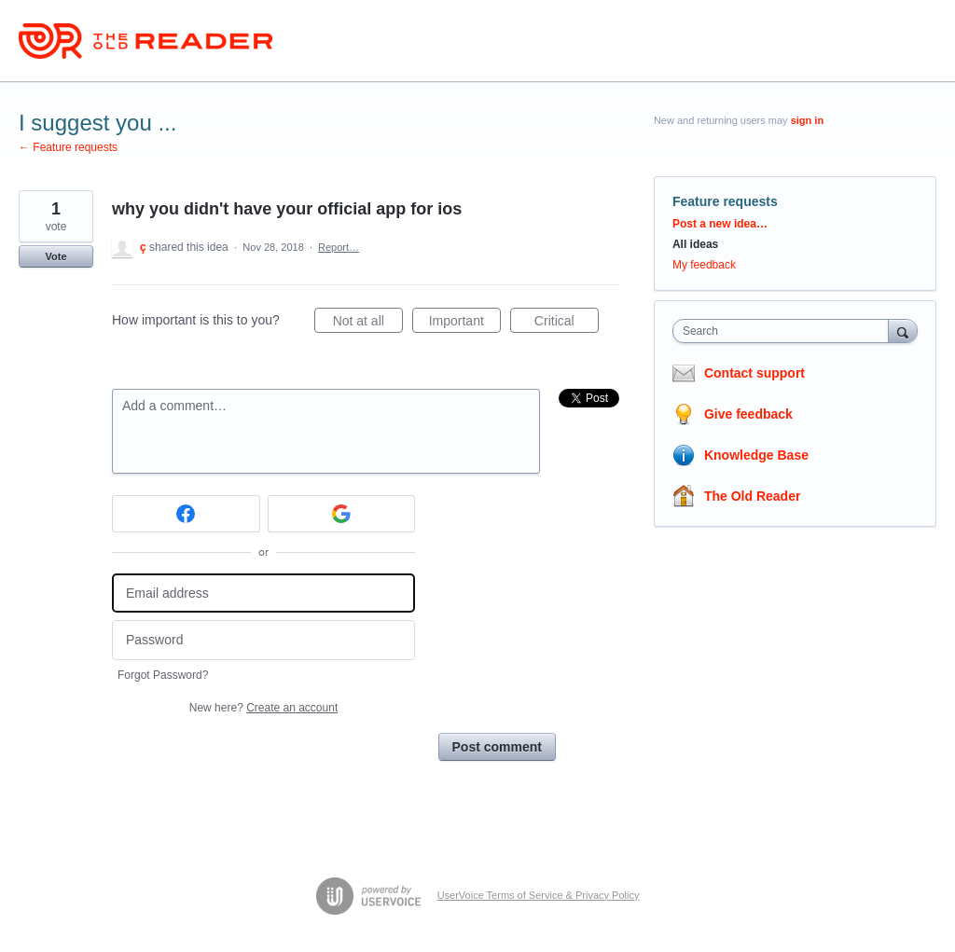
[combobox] (785, 331)
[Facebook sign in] (186, 513)
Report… (338, 247)
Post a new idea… (720, 223)
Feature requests (725, 201)
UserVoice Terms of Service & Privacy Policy (538, 895)
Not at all (368, 323)
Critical (566, 323)
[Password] (263, 640)
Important (465, 323)
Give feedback (748, 414)
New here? (263, 707)
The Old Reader (752, 496)
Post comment (497, 746)
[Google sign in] (342, 513)
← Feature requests (68, 147)
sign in (807, 120)
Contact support (754, 372)
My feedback (704, 264)
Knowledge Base (756, 455)
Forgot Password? (163, 675)
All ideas (695, 244)
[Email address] (263, 593)
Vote (55, 256)
